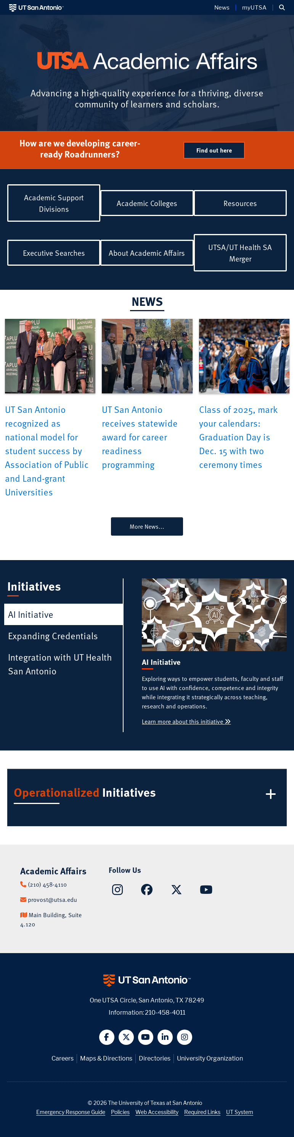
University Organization (210, 1058)
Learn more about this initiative (186, 721)
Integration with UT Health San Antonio (60, 663)
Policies (120, 1112)
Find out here (214, 150)
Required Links (202, 1112)
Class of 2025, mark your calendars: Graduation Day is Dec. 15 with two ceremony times (238, 437)
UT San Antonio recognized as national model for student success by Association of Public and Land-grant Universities (46, 451)
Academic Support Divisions (54, 203)
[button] (282, 8)
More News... (147, 526)
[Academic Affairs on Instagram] (117, 892)
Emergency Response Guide (70, 1112)
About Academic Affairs (147, 252)
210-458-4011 (165, 1012)
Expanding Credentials (53, 635)
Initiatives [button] (146, 794)
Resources (240, 203)
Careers (62, 1058)
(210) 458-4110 (47, 884)
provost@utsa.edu (52, 899)
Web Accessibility (156, 1112)
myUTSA (254, 8)
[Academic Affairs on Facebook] (147, 891)
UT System (239, 1112)
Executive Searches (54, 252)
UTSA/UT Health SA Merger (240, 252)
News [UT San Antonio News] (222, 8)
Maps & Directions (106, 1058)
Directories (154, 1058)
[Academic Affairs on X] (176, 891)
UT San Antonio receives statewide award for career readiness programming (140, 437)
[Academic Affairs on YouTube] (206, 891)
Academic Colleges (147, 203)
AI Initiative (30, 614)
